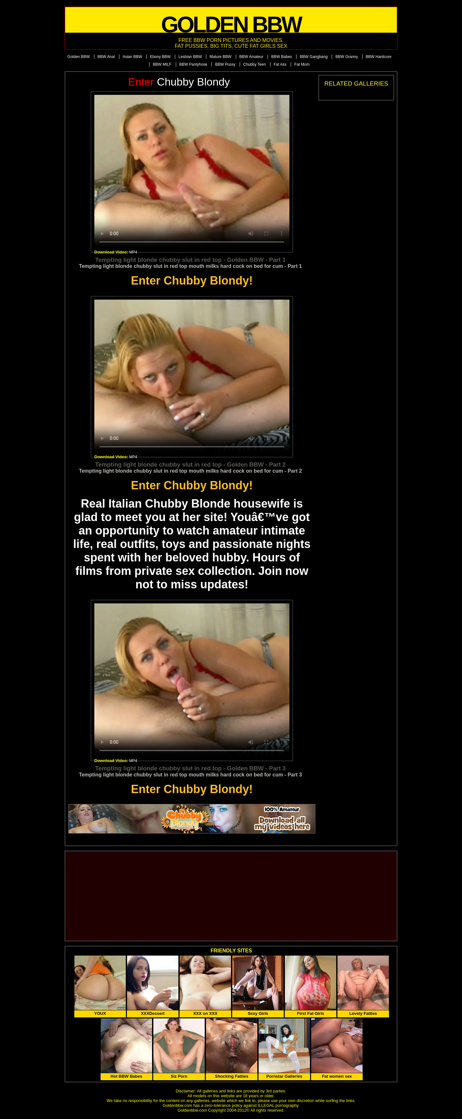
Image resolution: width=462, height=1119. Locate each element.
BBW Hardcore (378, 56)
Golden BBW (78, 56)
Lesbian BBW (190, 56)
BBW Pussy (225, 64)
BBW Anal (106, 56)
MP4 (133, 252)
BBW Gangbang (314, 56)
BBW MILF (162, 64)
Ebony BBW (160, 56)
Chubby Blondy (179, 82)
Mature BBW (220, 56)
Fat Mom (301, 64)
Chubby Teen (254, 64)
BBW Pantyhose (193, 64)
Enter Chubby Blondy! (192, 280)
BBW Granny (346, 56)
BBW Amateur (251, 56)
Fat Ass (280, 64)
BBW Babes (281, 56)
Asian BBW (132, 56)
